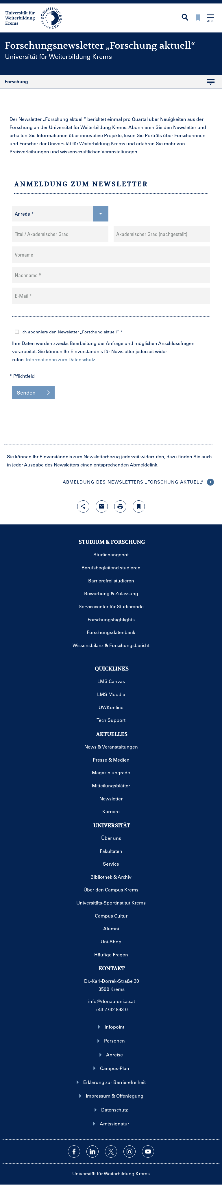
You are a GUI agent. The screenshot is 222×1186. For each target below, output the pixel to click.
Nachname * (28, 275)
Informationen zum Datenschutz (60, 359)
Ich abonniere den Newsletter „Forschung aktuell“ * (72, 332)
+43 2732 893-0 (111, 1009)
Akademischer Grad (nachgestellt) (151, 234)
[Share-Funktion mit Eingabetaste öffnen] (83, 506)
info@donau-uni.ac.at (111, 1001)
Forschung (107, 83)
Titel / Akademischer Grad (42, 234)
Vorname (24, 254)
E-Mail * (23, 296)
